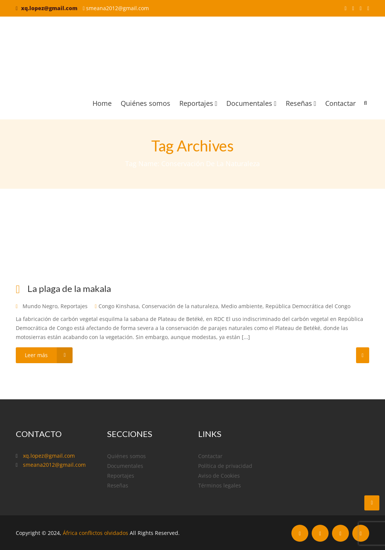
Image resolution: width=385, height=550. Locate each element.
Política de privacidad (225, 465)
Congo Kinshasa (119, 306)
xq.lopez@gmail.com (49, 8)
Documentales (251, 103)
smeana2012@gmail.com (117, 8)
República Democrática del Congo (307, 306)
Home (102, 103)
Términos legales (219, 485)
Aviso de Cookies (219, 475)
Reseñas (301, 103)
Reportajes (198, 103)
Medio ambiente (241, 306)
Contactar (340, 103)
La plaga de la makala (69, 288)
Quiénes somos (145, 103)
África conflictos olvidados (95, 532)
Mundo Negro (40, 306)
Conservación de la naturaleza (180, 306)
